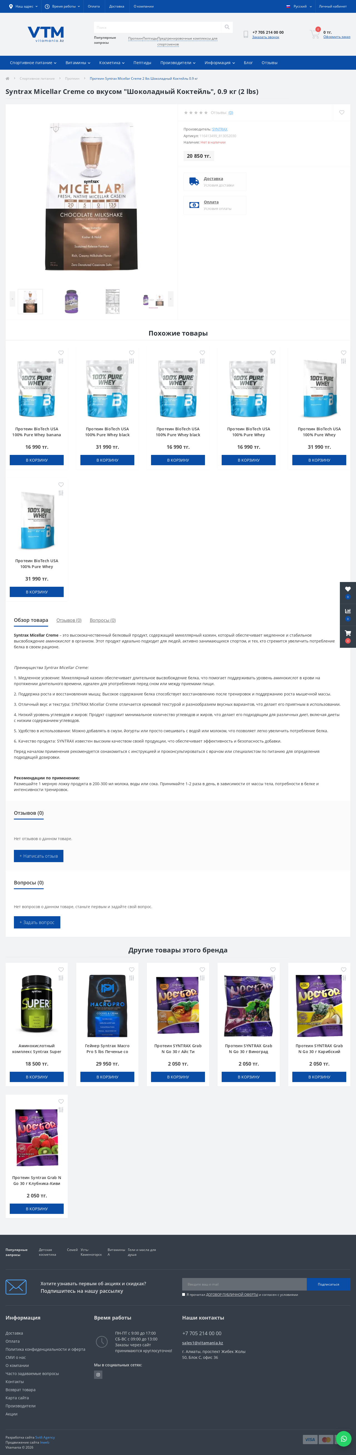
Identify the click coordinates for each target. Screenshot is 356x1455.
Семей (72, 1249)
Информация (220, 62)
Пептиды (150, 38)
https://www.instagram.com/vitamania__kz (98, 1375)
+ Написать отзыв (38, 856)
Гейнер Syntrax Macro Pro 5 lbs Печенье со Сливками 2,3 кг (107, 1051)
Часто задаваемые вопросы (32, 1373)
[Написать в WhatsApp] (344, 1439)
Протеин (135, 38)
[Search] (227, 27)
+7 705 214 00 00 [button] (201, 1333)
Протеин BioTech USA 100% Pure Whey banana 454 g (36, 434)
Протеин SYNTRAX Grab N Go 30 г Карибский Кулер (319, 1051)
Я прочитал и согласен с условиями (242, 1294)
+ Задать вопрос (37, 922)
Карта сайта (17, 1397)
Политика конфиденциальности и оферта (45, 1349)
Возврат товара (21, 1389)
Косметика (112, 62)
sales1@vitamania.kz (202, 1342)
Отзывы (270, 62)
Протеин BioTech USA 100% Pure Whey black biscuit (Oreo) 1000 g (107, 434)
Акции (12, 1414)
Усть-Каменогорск (91, 1252)
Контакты (15, 1381)
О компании (144, 6)
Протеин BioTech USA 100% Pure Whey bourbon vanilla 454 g (248, 434)
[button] (348, 637)
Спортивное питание (33, 62)
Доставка (116, 6)
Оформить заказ (336, 36)
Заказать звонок (265, 37)
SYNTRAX (220, 129)
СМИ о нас (16, 1357)
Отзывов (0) (68, 620)
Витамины (78, 62)
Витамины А (116, 1252)
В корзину (37, 460)
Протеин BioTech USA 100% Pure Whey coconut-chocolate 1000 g (36, 566)
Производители (178, 62)
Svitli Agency (45, 1437)
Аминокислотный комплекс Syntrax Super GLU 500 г (36, 1051)
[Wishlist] (341, 112)
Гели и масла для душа (142, 1252)
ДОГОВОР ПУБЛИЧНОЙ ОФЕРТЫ (232, 1294)
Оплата (94, 6)
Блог (248, 62)
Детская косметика (47, 1252)
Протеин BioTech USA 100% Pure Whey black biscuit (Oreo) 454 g (178, 434)
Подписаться (328, 1284)
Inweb (44, 1442)
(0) (231, 112)
